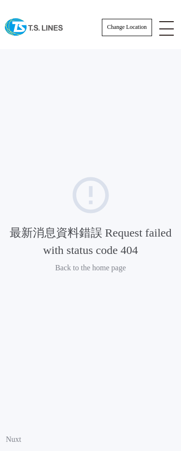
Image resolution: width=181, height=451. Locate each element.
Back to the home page (90, 268)
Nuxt (13, 439)
